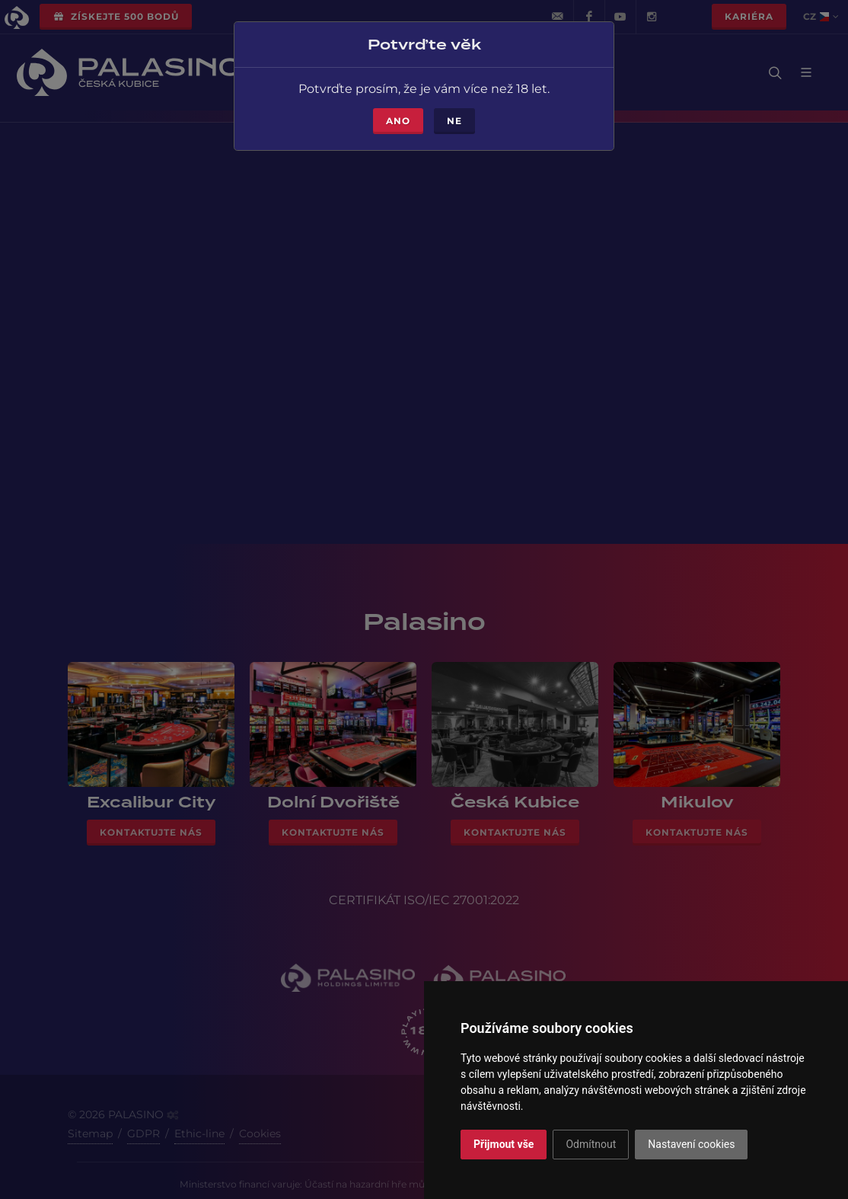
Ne (454, 114)
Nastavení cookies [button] (691, 1144)
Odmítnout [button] (591, 1144)
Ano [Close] (398, 114)
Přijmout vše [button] (503, 1144)
